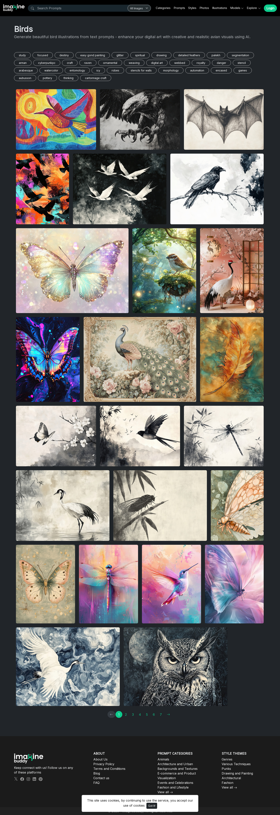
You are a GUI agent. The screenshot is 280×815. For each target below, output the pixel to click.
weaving (134, 62)
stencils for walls (141, 70)
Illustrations (219, 8)
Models (235, 8)
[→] (168, 714)
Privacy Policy (103, 764)
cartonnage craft (95, 78)
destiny (64, 55)
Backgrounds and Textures (178, 769)
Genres (227, 759)
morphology (171, 70)
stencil (242, 62)
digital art (157, 62)
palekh (216, 55)
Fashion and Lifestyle (173, 787)
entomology (77, 70)
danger (221, 62)
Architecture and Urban (175, 764)
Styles (192, 8)
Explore (252, 8)
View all (163, 792)
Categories (163, 8)
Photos (204, 8)
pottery (47, 78)
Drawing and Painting (237, 773)
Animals (163, 759)
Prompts (179, 8)
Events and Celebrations (175, 783)
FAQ (96, 783)
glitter (120, 55)
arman (23, 62)
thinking (69, 78)
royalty (201, 62)
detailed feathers (189, 55)
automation (197, 70)
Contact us (101, 778)
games (242, 70)
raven (88, 62)
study (22, 55)
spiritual (140, 55)
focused (42, 55)
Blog (96, 773)
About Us (100, 759)
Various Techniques (236, 764)
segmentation (240, 55)
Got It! (151, 805)
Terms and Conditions (109, 769)
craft (70, 62)
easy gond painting (92, 55)
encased (221, 70)
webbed (179, 62)
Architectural (231, 778)
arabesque (26, 70)
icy (98, 70)
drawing (161, 55)
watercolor (51, 70)
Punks (226, 769)
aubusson (25, 78)
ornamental (110, 62)
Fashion (227, 783)
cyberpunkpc (46, 62)
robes (115, 70)
